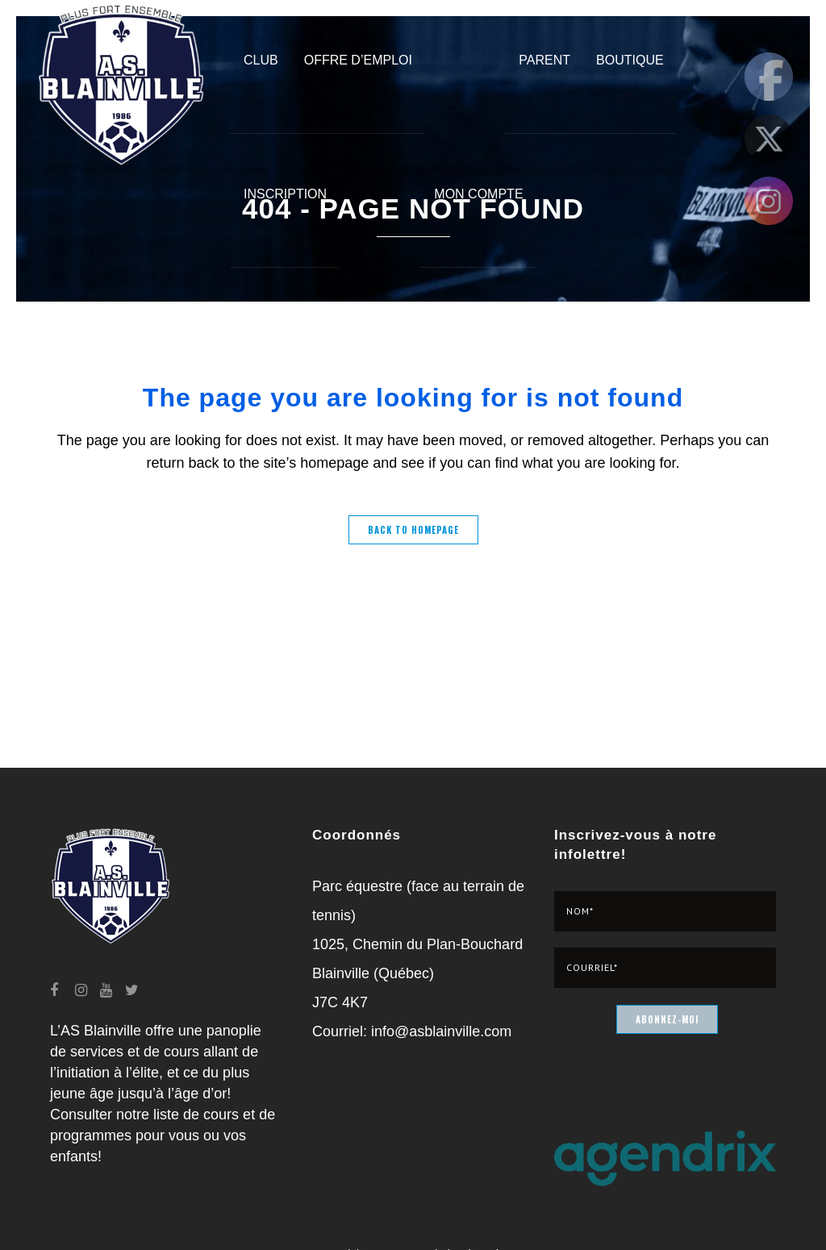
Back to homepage (413, 529)
